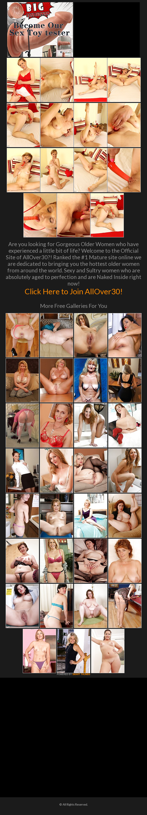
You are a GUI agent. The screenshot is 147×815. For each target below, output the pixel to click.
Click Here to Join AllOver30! (74, 291)
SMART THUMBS (81, 674)
